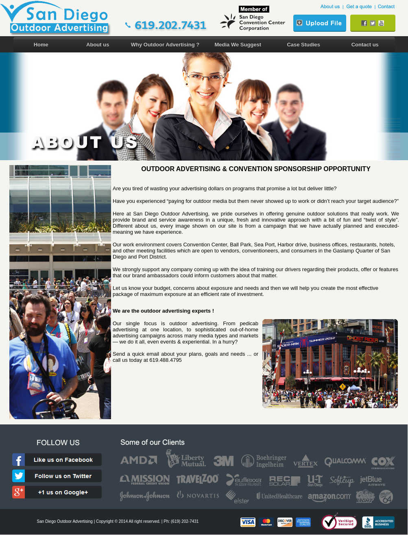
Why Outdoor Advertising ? (165, 44)
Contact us (365, 44)
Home (41, 44)
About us (97, 44)
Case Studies (303, 44)
